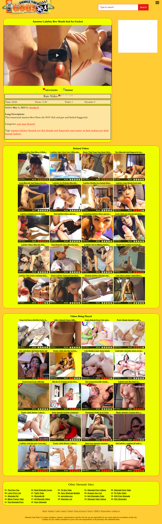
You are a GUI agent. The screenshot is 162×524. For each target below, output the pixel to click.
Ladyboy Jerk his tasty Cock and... (33, 443)
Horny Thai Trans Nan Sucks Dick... (97, 152)
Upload (70, 511)
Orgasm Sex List (94, 493)
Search (143, 7)
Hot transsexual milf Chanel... (97, 382)
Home (44, 511)
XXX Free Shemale (122, 496)
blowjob (31, 124)
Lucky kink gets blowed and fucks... (129, 214)
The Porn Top (13, 490)
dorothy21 (34, 107)
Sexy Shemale (40, 502)
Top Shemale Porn (16, 502)
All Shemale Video (42, 499)
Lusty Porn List (14, 493)
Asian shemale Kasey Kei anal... (97, 320)
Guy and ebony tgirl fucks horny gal (33, 351)
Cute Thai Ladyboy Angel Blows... (129, 276)
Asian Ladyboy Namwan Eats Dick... (65, 276)
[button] (57, 55)
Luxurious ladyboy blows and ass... (97, 214)
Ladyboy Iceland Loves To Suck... (33, 214)
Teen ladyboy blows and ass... (65, 214)
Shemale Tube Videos (96, 499)
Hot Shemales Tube (95, 496)
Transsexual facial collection (33, 382)
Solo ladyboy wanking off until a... (129, 443)
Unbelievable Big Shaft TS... (129, 382)
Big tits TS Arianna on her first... (65, 382)
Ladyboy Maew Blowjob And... (33, 245)
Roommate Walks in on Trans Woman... (97, 413)
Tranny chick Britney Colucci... (33, 413)
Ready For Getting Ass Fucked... (129, 245)
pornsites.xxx (67, 496)
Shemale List (66, 499)
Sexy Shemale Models (70, 493)
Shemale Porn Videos (96, 490)
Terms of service (80, 511)
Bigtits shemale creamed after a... (129, 413)
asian (23, 124)
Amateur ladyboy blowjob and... (97, 276)
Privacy (90, 511)
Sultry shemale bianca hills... (65, 320)
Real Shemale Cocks (43, 490)
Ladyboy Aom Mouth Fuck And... (129, 183)
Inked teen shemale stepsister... (97, 443)
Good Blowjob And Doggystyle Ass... (33, 183)
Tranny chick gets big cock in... (65, 351)
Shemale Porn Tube (122, 490)
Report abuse (106, 511)
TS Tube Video (120, 493)
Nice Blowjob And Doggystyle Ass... (129, 152)
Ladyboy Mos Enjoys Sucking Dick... (33, 276)
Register (51, 511)
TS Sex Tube (66, 490)
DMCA (97, 511)
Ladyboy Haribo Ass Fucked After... (97, 183)
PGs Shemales (120, 499)
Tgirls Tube (39, 493)
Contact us (116, 511)
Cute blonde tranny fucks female (97, 351)
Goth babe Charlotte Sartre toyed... (129, 351)
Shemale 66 (39, 496)
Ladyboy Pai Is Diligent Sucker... (97, 245)
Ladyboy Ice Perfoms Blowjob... (65, 183)
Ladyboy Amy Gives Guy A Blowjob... (65, 152)
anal (19, 124)
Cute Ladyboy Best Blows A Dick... (33, 152)
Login (58, 511)
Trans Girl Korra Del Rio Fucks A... (33, 320)
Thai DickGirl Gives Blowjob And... (65, 245)
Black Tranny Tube (16, 499)
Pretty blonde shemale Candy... (129, 320)
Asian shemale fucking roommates (65, 413)
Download (68, 90)
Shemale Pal (13, 496)
